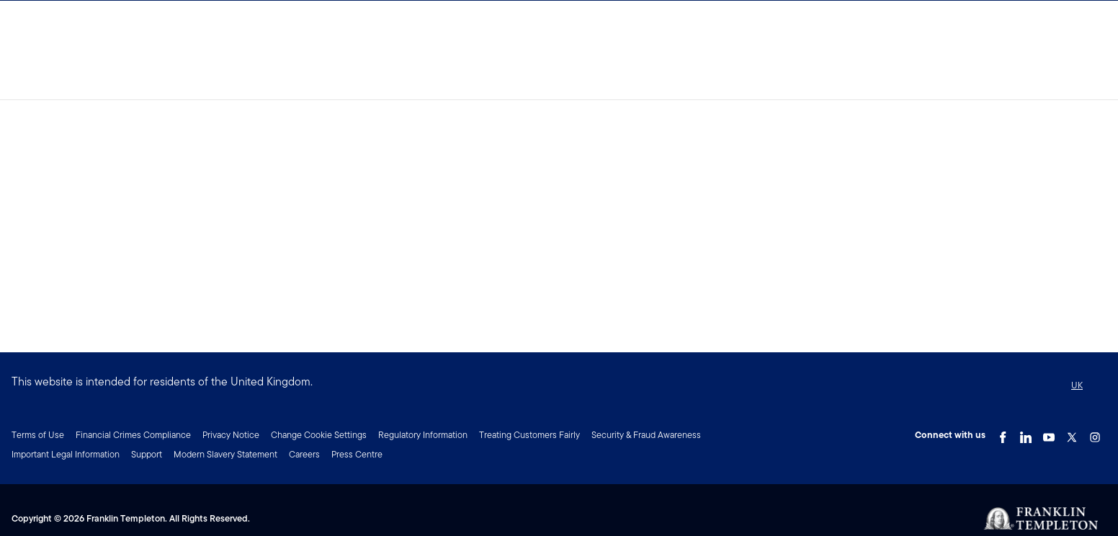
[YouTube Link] (1048, 433)
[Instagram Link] (1094, 433)
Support (146, 454)
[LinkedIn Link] (1025, 433)
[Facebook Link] (1002, 433)
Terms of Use (38, 435)
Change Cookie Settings (319, 435)
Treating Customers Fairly (529, 435)
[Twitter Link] (1071, 433)
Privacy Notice (230, 435)
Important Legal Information (66, 454)
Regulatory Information (423, 435)
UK (1077, 385)
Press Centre (357, 454)
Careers (304, 454)
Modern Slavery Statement (225, 454)
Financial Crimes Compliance (133, 435)
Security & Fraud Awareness (646, 435)
